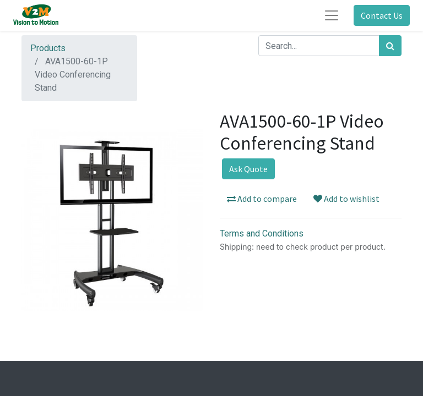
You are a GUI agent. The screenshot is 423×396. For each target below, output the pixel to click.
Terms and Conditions (261, 233)
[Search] (390, 45)
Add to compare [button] (262, 198)
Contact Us (382, 15)
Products (48, 48)
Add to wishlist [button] (346, 198)
